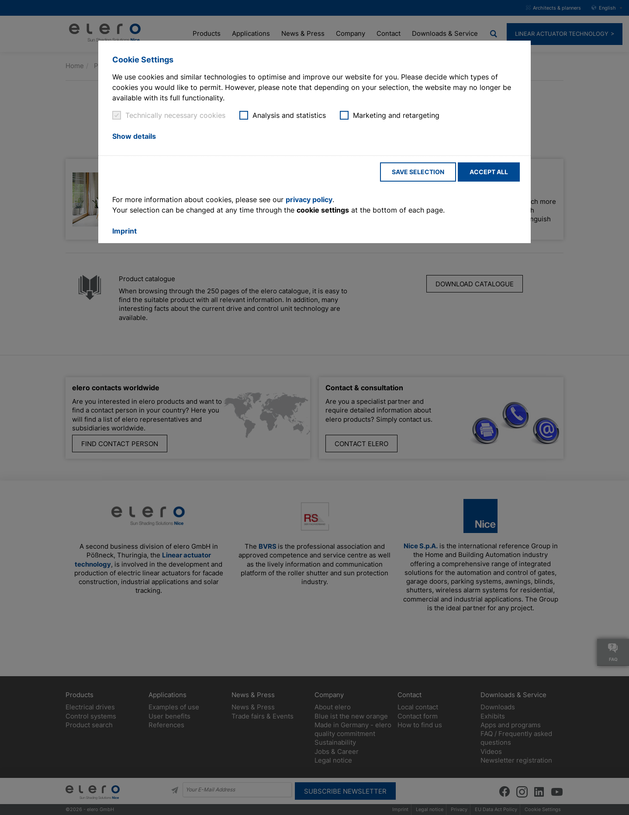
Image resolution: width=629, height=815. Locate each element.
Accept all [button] (489, 171)
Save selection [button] (418, 171)
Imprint (124, 231)
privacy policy (309, 199)
